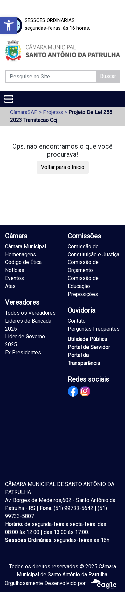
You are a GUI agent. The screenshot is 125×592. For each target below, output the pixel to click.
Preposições (83, 294)
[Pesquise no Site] (50, 76)
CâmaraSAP (24, 112)
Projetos (53, 112)
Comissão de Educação (83, 282)
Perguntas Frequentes (94, 329)
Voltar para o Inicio (62, 167)
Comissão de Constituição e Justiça (93, 250)
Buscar (108, 76)
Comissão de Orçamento (83, 266)
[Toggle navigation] (8, 99)
